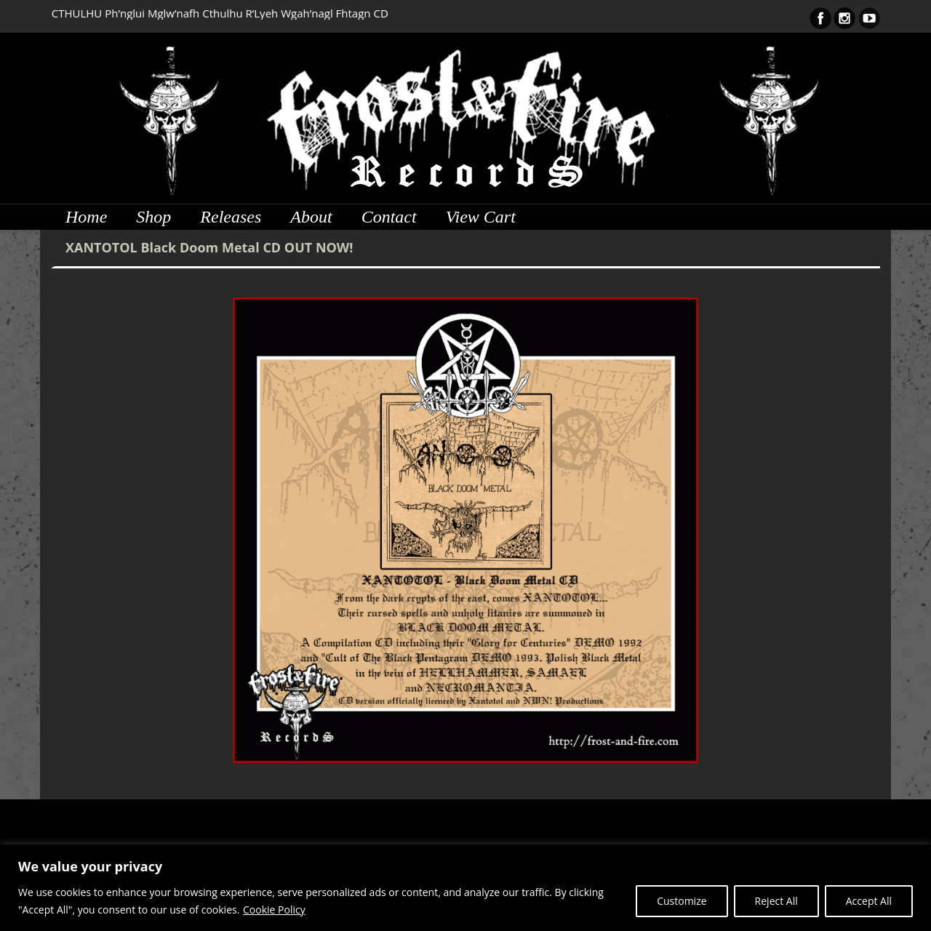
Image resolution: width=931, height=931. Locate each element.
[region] (465, 887)
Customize (681, 901)
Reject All (776, 901)
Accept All (869, 901)
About (311, 216)
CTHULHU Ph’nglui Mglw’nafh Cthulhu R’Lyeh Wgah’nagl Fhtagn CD (220, 13)
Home (86, 216)
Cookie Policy (274, 909)
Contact (389, 216)
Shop (153, 216)
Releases (230, 216)
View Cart (481, 216)
